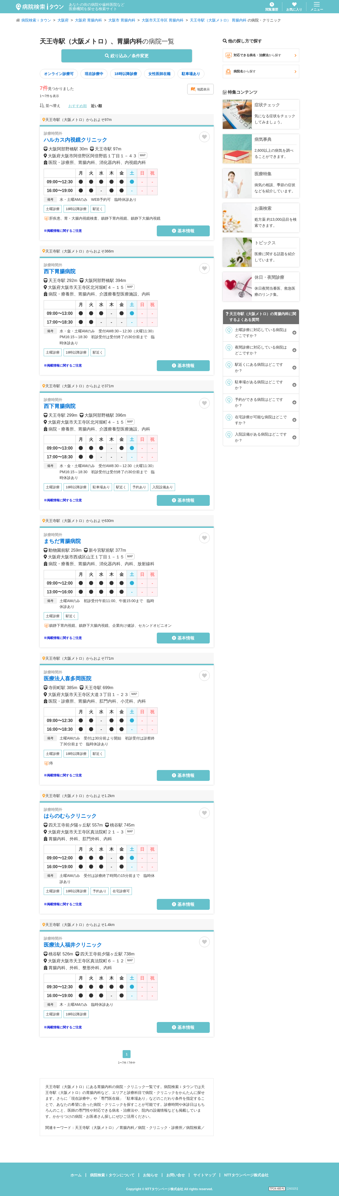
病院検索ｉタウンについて (112, 1175)
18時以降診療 (125, 74)
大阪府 (63, 20)
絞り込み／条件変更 (126, 56)
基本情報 (183, 231)
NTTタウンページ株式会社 (246, 1175)
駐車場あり (191, 74)
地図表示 (200, 89)
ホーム (76, 1175)
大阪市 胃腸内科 (121, 20)
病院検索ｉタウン (36, 20)
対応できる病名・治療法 (261, 55)
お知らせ (150, 1175)
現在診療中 (94, 74)
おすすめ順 (77, 106)
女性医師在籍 (159, 74)
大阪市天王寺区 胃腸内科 (163, 20)
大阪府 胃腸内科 (88, 20)
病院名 (261, 71)
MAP (143, 155)
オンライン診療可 (59, 74)
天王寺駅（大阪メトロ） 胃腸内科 (218, 20)
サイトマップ (204, 1175)
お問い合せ (175, 1175)
